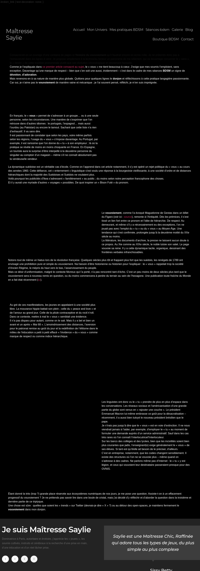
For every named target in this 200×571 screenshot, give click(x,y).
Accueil (79, 30)
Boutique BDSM (166, 39)
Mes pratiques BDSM (126, 30)
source (128, 216)
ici (39, 279)
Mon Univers (97, 30)
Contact (187, 39)
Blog (189, 30)
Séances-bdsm (157, 30)
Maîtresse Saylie (19, 34)
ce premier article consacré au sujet (63, 66)
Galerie (177, 30)
